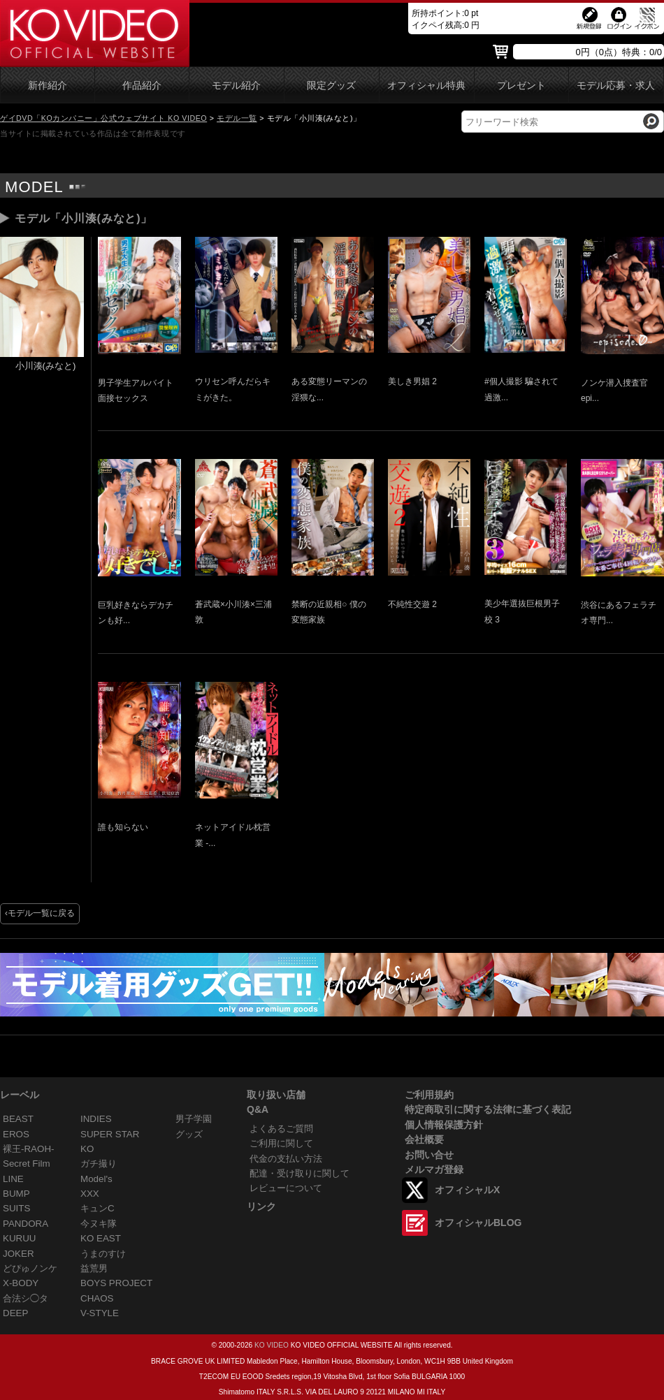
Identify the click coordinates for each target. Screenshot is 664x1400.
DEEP (15, 1313)
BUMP (16, 1193)
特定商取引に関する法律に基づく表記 (488, 1109)
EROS (16, 1134)
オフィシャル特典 (426, 85)
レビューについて (286, 1188)
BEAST (18, 1119)
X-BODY (20, 1283)
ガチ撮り (98, 1163)
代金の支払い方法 (286, 1158)
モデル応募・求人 (616, 85)
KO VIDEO (271, 1345)
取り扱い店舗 (276, 1094)
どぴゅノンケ (30, 1268)
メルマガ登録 (434, 1169)
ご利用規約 (429, 1094)
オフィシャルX (467, 1189)
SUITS (16, 1208)
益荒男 (94, 1268)
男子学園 (193, 1119)
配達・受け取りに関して (299, 1173)
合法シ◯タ (25, 1298)
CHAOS (97, 1298)
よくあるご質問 (281, 1128)
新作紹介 (47, 85)
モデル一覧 (237, 118)
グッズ (189, 1134)
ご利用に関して (281, 1143)
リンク (261, 1206)
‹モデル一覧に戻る (40, 913)
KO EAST (100, 1238)
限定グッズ (331, 85)
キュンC (97, 1208)
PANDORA (25, 1223)
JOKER (18, 1253)
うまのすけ (103, 1253)
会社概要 (424, 1139)
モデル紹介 (236, 85)
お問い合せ (429, 1154)
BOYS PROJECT (116, 1283)
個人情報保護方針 (444, 1124)
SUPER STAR (109, 1134)
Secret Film (26, 1163)
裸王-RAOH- (29, 1149)
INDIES (96, 1119)
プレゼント (521, 85)
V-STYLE (99, 1313)
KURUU (19, 1238)
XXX (89, 1193)
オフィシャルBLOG (478, 1222)
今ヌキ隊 (98, 1223)
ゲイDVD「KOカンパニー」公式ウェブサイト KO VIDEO (103, 118)
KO (87, 1149)
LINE (13, 1179)
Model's (96, 1179)
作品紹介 (141, 85)
